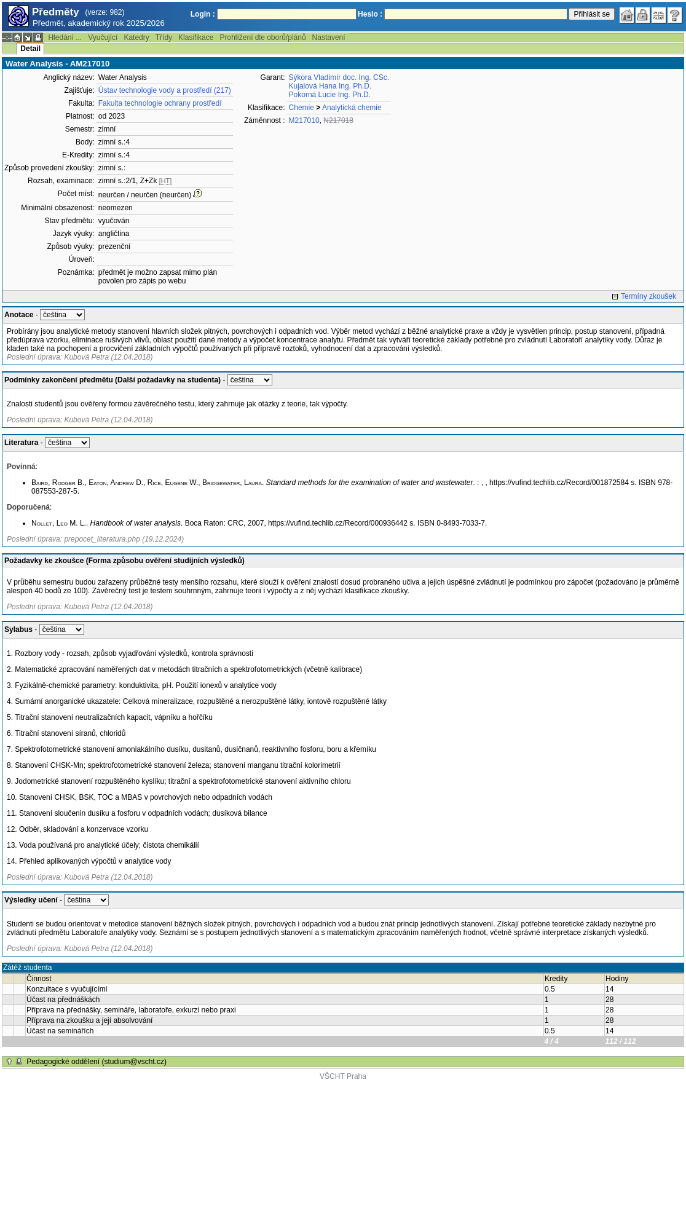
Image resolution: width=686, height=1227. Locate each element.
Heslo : (370, 14)
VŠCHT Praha (343, 1076)
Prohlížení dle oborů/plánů (262, 37)
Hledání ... (65, 37)
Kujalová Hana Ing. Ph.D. (330, 86)
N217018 (338, 120)
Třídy (164, 37)
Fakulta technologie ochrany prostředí (160, 103)
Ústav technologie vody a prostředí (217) (164, 90)
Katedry (136, 37)
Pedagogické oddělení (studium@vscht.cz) (96, 1061)
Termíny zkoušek (648, 296)
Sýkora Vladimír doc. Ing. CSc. (339, 77)
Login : (203, 14)
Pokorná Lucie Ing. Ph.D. (330, 94)
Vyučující (102, 37)
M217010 (304, 120)
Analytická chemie (352, 107)
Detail (30, 48)
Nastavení (328, 37)
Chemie (301, 107)
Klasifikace (195, 37)
